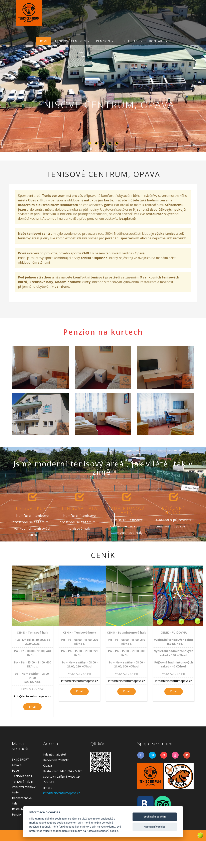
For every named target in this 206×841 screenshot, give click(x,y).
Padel (15, 771)
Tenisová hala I (22, 776)
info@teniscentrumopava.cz (32, 696)
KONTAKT (158, 41)
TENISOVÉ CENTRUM (72, 41)
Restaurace (19, 809)
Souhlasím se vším (155, 816)
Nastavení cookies (154, 826)
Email (32, 707)
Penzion (17, 815)
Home (43, 41)
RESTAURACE (131, 41)
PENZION (104, 41)
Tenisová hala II (22, 782)
